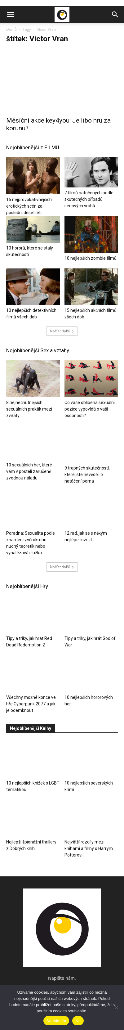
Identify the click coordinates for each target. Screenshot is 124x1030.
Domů (11, 29)
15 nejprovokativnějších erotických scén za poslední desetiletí (29, 206)
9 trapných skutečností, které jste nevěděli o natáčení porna (87, 475)
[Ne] (116, 1007)
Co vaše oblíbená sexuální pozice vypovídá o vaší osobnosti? (89, 409)
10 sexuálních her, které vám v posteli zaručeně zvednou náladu (29, 475)
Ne (78, 1021)
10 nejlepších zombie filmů (90, 258)
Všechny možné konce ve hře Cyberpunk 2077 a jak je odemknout (31, 704)
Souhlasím (56, 1021)
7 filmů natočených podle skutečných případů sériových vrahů (88, 199)
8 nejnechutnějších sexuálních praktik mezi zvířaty (29, 409)
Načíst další (62, 331)
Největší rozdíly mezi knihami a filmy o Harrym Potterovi (88, 848)
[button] (10, 14)
